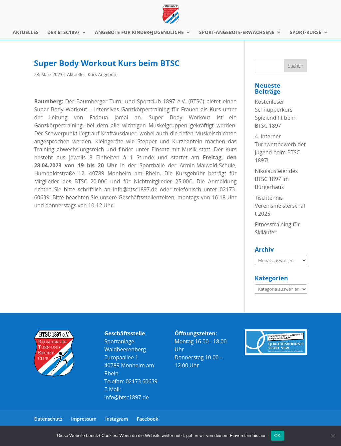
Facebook (147, 419)
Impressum (83, 419)
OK (277, 435)
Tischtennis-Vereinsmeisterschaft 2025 (280, 205)
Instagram (116, 419)
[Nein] (332, 435)
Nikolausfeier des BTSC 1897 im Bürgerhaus (276, 179)
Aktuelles (76, 74)
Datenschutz (48, 419)
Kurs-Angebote (103, 74)
